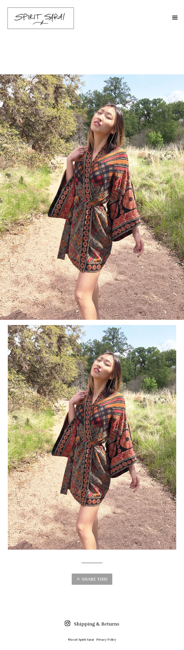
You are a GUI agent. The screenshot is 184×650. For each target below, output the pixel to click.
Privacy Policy (106, 639)
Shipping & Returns (96, 624)
